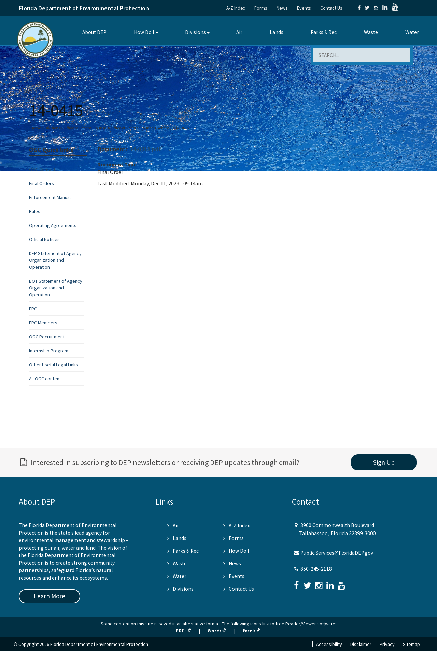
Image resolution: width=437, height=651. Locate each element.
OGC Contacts (43, 169)
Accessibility (329, 644)
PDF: (183, 630)
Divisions (195, 32)
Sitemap (411, 644)
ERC (33, 309)
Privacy (387, 644)
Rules (34, 211)
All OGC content (45, 379)
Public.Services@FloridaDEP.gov (336, 553)
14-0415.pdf (145, 149)
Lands (276, 32)
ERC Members (43, 323)
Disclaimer (360, 644)
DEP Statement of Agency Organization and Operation (55, 260)
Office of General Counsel (85, 127)
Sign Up (384, 462)
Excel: (251, 630)
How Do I (144, 32)
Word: (217, 630)
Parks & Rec (324, 32)
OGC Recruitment (47, 337)
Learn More (49, 596)
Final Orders (41, 183)
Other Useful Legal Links (53, 365)
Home (35, 127)
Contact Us (331, 8)
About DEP (94, 32)
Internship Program (48, 351)
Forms (260, 8)
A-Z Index (235, 8)
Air (239, 32)
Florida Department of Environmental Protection (84, 8)
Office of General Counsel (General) (141, 127)
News (282, 8)
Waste (371, 32)
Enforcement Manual (50, 197)
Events (304, 8)
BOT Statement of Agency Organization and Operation (55, 288)
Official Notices (44, 239)
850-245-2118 (316, 569)
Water (412, 32)
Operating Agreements (52, 225)
